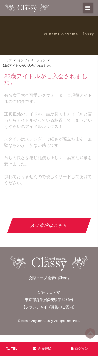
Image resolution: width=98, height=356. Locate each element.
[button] (88, 8)
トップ (7, 60)
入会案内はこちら (49, 225)
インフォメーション (32, 60)
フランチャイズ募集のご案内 (49, 307)
